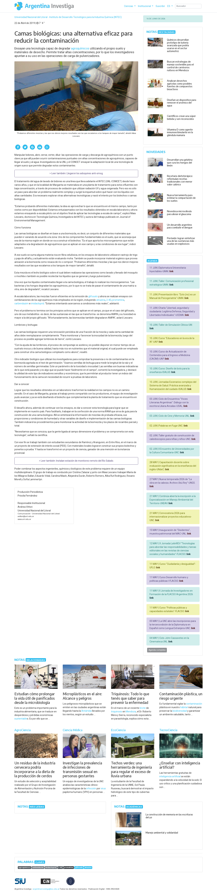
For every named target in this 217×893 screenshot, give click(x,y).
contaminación (194, 703)
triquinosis (116, 711)
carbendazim (21, 303)
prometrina (118, 300)
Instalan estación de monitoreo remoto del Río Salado (84, 460)
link (171, 271)
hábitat (184, 707)
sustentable (20, 718)
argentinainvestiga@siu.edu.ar (45, 889)
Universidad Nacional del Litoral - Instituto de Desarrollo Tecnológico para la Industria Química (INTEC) (68, 17)
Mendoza (131, 711)
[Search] (188, 6)
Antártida (86, 710)
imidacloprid (37, 303)
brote (143, 708)
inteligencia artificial (170, 776)
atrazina (100, 300)
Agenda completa (157, 650)
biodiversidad (180, 710)
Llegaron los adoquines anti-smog (85, 173)
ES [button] (169, 6)
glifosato (93, 296)
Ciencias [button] (129, 6)
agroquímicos (80, 48)
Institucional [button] (144, 6)
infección (91, 788)
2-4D (108, 300)
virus (103, 788)
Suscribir (160, 6)
